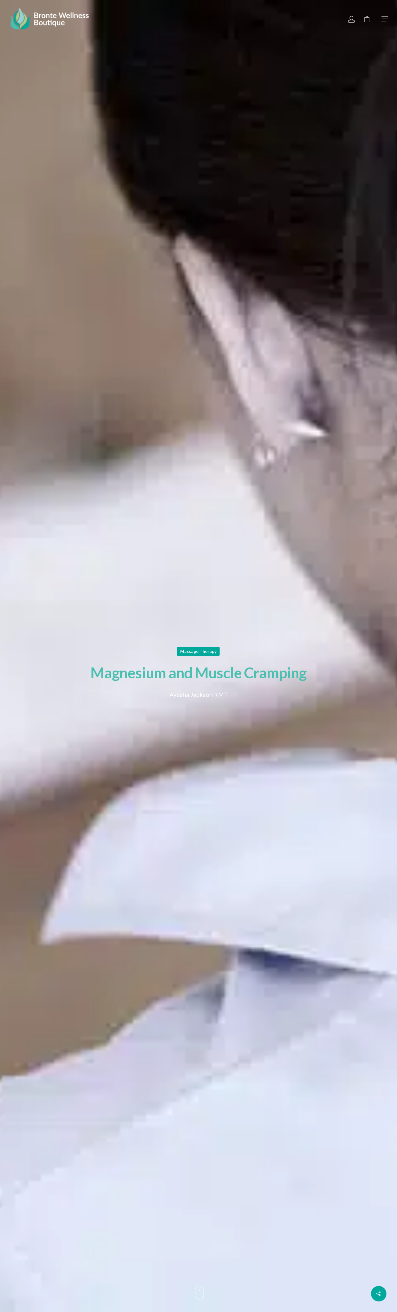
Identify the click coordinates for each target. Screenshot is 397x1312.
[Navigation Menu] (384, 19)
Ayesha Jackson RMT (198, 694)
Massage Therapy (198, 651)
